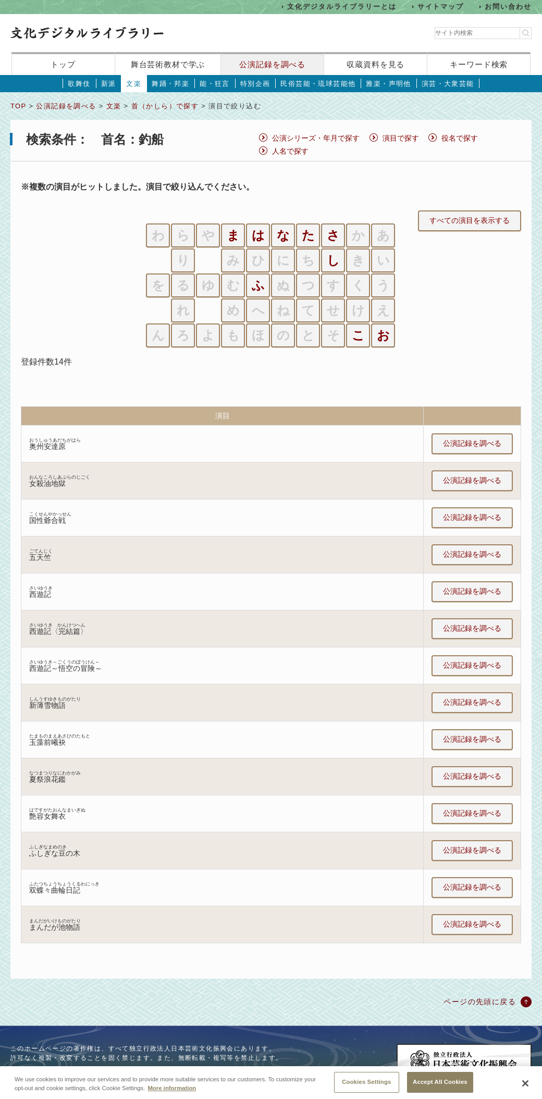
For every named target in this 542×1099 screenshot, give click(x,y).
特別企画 (255, 84)
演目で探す (401, 138)
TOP (18, 106)
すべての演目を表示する (469, 220)
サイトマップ (440, 6)
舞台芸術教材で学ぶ (168, 64)
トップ (63, 64)
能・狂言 (215, 84)
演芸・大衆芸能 (448, 84)
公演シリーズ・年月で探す (316, 138)
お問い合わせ (508, 6)
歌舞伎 (79, 84)
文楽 (133, 84)
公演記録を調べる (272, 64)
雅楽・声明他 (388, 84)
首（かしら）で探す (165, 106)
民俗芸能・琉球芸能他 (317, 84)
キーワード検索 (479, 64)
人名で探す (290, 151)
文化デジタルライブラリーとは (341, 6)
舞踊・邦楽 (170, 84)
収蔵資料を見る (375, 64)
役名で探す (459, 138)
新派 (108, 84)
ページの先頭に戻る (480, 1001)
